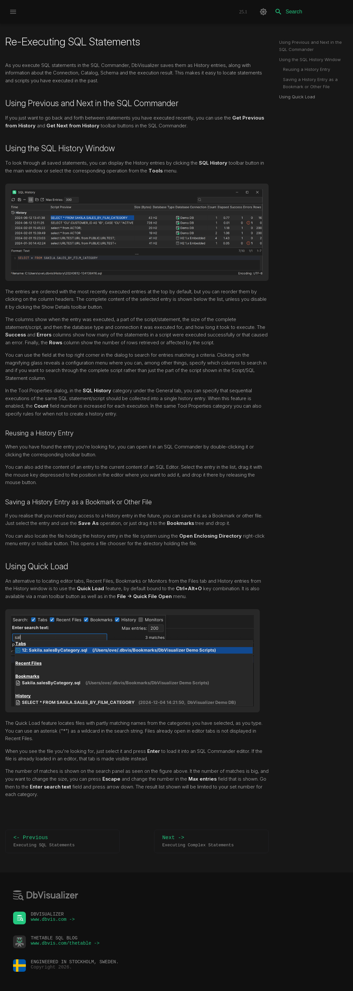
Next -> (211, 841)
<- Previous (62, 841)
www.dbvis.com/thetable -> (65, 945)
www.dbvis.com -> (53, 921)
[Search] (309, 12)
